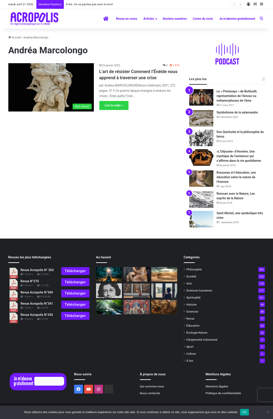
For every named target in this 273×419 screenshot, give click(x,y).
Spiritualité (193, 297)
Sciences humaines (199, 290)
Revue (190, 318)
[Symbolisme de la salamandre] (201, 118)
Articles (148, 18)
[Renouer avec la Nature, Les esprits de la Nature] (201, 199)
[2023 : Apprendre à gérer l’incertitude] (164, 307)
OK (244, 412)
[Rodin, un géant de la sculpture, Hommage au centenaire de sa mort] (137, 274)
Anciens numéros (175, 18)
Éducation (193, 325)
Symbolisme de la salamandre (237, 112)
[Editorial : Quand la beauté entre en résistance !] (137, 290)
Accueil (14, 37)
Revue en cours (126, 18)
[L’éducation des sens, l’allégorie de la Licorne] (137, 307)
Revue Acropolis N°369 (37, 292)
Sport (190, 346)
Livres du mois (203, 18)
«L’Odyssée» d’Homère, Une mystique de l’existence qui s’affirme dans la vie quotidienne (239, 156)
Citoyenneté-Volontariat (202, 339)
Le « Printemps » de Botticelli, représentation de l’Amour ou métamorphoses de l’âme (237, 96)
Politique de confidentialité (223, 393)
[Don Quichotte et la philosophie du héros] (201, 138)
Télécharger (75, 271)
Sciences (192, 311)
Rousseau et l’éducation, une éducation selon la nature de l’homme (236, 177)
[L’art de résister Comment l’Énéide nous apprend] (51, 87)
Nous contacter (150, 393)
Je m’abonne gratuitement (237, 18)
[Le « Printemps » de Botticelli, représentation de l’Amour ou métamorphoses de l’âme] (201, 97)
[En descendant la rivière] (109, 307)
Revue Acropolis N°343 (37, 315)
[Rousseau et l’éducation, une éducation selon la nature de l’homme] (201, 178)
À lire (189, 360)
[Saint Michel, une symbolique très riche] (201, 219)
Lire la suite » (114, 105)
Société (191, 276)
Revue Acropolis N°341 (37, 304)
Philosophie (194, 269)
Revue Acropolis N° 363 (37, 270)
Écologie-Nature (196, 332)
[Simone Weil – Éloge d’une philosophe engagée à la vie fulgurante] (109, 290)
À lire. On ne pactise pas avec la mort (89, 4)
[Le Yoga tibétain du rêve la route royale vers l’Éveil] (109, 274)
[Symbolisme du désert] (164, 274)
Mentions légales (217, 386)
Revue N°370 (30, 281)
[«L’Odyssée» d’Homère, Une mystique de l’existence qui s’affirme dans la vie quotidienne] (201, 157)
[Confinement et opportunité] (164, 290)
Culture (191, 353)
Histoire (191, 304)
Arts (189, 283)
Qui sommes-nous (152, 386)
